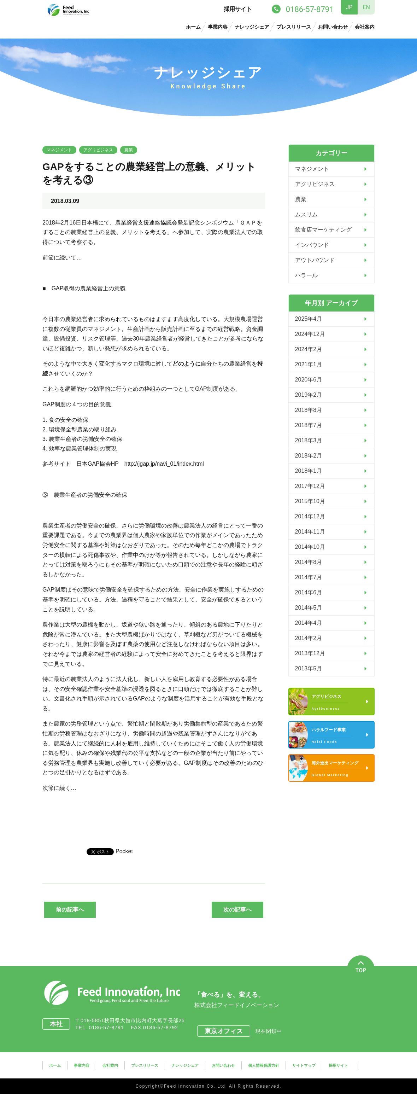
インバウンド (312, 245)
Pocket (124, 851)
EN (366, 7)
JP (349, 7)
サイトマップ (304, 1065)
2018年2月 (308, 456)
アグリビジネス (98, 149)
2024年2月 (308, 349)
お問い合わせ (333, 27)
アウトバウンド (315, 260)
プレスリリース (293, 27)
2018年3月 (308, 440)
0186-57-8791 (109, 1027)
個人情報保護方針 (263, 1065)
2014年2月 (308, 638)
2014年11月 (310, 532)
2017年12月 (310, 486)
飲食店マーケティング (323, 230)
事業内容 (218, 27)
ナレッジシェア (252, 27)
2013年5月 (308, 668)
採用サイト (238, 9)
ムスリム (306, 214)
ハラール (306, 275)
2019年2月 (308, 395)
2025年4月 (308, 319)
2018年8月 (308, 410)
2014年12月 (310, 516)
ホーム (193, 27)
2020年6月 (308, 380)
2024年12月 (310, 334)
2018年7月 (308, 425)
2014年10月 (310, 547)
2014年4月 (308, 623)
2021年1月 (308, 364)
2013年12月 (310, 653)
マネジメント (59, 149)
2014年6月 (308, 592)
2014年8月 (308, 562)
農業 (128, 149)
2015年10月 (310, 501)
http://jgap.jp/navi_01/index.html (164, 464)
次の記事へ (237, 910)
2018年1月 (308, 471)
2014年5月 (308, 608)
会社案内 (365, 27)
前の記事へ (70, 910)
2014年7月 (308, 577)
